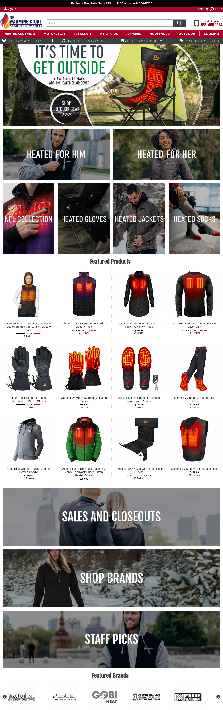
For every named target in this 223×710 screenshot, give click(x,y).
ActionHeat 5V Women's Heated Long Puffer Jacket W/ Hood (139, 325)
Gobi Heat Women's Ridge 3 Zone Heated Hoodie (28, 470)
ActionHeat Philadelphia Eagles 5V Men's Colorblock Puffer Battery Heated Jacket (83, 472)
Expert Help (210, 21)
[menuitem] (19, 33)
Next (218, 697)
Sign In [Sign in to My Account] (11, 9)
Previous (5, 697)
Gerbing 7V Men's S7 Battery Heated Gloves (84, 399)
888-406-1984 (211, 25)
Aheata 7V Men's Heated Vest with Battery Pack (83, 325)
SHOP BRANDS (111, 578)
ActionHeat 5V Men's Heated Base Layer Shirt (194, 325)
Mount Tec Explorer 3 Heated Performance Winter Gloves (29, 399)
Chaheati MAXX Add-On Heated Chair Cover (139, 470)
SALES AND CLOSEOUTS (111, 516)
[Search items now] (179, 23)
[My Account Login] (5, 9)
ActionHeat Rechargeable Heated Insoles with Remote (139, 399)
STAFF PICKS (111, 639)
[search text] (110, 23)
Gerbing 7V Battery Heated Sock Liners (194, 399)
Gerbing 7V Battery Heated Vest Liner (194, 468)
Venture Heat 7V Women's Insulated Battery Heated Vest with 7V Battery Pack (28, 327)
